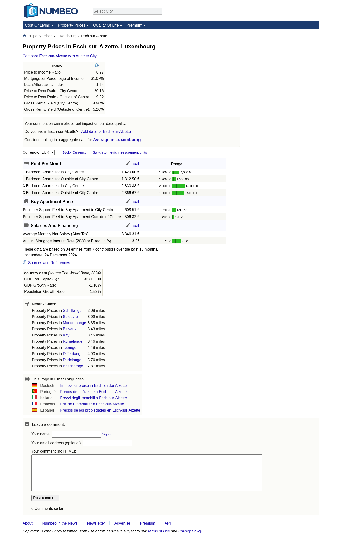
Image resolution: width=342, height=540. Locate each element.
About (28, 523)
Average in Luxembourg (117, 139)
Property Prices (72, 25)
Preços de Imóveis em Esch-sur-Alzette (93, 392)
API (168, 523)
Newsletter (96, 523)
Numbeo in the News (59, 523)
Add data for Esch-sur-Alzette (106, 131)
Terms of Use (158, 531)
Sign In (107, 434)
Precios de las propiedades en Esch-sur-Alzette (100, 410)
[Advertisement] (283, 63)
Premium (134, 25)
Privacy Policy (190, 531)
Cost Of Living (37, 25)
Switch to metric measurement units (120, 152)
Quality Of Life (106, 25)
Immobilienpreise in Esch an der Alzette (93, 386)
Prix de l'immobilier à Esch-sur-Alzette (92, 404)
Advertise (122, 523)
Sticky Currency (74, 152)
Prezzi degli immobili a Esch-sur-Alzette (93, 398)
